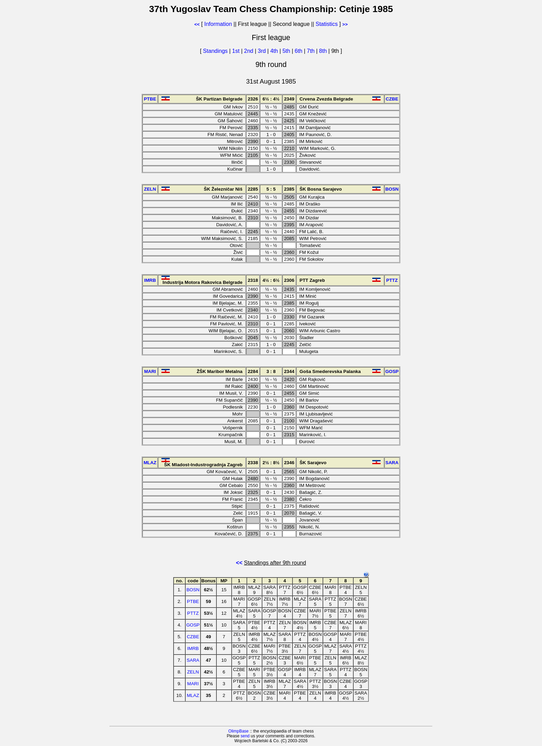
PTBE (193, 601)
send (245, 736)
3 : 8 (271, 371)
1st (236, 51)
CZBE (193, 636)
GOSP (193, 625)
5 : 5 (271, 189)
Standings (215, 51)
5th (287, 51)
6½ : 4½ (271, 99)
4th (275, 51)
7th (311, 51)
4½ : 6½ (271, 280)
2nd (249, 51)
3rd (263, 51)
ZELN (193, 672)
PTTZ (193, 613)
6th (299, 51)
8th (323, 51)
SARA (193, 660)
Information (218, 24)
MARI (193, 683)
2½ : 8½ (271, 462)
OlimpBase (238, 731)
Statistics (327, 24)
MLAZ (193, 695)
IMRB (193, 648)
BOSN (192, 589)
